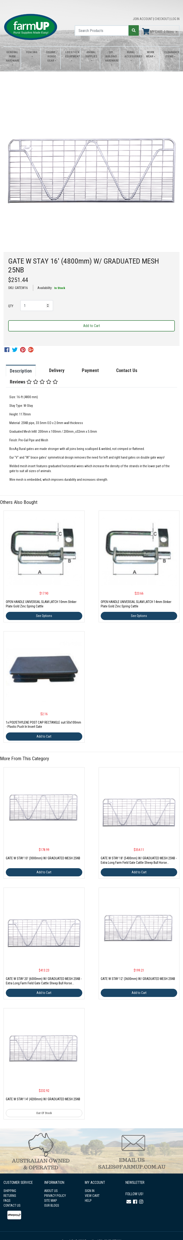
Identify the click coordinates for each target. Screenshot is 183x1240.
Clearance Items (170, 54)
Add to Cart (91, 326)
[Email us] (128, 1202)
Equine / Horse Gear (51, 56)
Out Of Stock (44, 1113)
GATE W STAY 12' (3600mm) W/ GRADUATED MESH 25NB (138, 979)
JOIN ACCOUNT (143, 19)
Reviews (34, 382)
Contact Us (126, 370)
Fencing (31, 52)
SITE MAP (50, 1200)
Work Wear (150, 54)
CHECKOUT (162, 19)
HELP (88, 1200)
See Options (44, 616)
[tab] (25, 370)
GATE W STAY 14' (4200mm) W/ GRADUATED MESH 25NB (43, 1099)
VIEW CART (92, 1196)
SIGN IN (89, 1191)
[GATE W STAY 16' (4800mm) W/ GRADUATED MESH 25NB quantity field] (36, 305)
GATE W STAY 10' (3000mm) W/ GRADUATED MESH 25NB (43, 858)
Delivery (57, 370)
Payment (90, 370)
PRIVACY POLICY (55, 1196)
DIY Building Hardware (111, 56)
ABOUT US (51, 1191)
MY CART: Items (158, 31)
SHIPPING (10, 1191)
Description (21, 371)
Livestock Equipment (71, 54)
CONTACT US (12, 1205)
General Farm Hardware (12, 56)
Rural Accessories (131, 54)
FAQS (7, 1200)
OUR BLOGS (51, 1205)
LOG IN (175, 19)
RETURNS (10, 1196)
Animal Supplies (91, 54)
